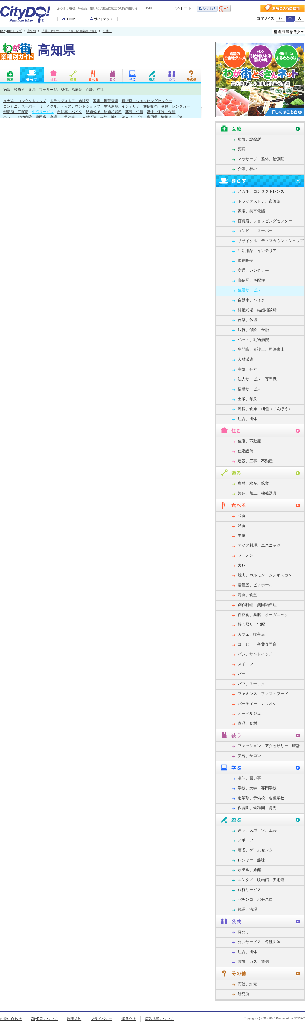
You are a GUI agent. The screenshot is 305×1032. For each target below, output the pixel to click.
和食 (241, 515)
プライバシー (101, 1019)
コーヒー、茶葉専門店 (257, 644)
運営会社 (128, 1019)
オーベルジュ (249, 713)
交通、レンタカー (175, 106)
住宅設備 (245, 451)
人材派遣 (89, 117)
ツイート (183, 8)
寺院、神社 (109, 117)
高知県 (31, 31)
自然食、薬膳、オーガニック (263, 614)
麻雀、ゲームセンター (257, 850)
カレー (243, 565)
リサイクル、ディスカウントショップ (69, 106)
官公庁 (243, 932)
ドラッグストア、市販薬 (69, 101)
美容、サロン (249, 755)
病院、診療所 (14, 89)
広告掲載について (159, 1019)
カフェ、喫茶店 (251, 634)
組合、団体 (247, 418)
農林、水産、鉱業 (253, 483)
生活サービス (43, 112)
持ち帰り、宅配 (251, 624)
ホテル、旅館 (249, 870)
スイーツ (245, 664)
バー (241, 674)
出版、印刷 (247, 399)
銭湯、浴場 (247, 909)
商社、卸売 (247, 984)
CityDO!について (44, 1019)
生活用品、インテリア (122, 106)
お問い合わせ (11, 1019)
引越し (107, 31)
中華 (241, 535)
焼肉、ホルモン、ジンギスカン (265, 575)
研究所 (243, 994)
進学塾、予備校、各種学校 (261, 798)
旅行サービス (249, 889)
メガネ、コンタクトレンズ (24, 101)
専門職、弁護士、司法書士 (57, 117)
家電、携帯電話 (105, 101)
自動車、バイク (69, 112)
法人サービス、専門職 (140, 117)
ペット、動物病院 (17, 117)
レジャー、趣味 (251, 860)
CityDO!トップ (11, 31)
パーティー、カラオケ (257, 703)
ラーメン (245, 555)
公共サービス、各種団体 (259, 941)
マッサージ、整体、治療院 (60, 89)
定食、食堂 (247, 595)
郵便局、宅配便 (15, 112)
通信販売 (150, 106)
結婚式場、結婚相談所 (104, 112)
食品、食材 (247, 723)
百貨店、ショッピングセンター (147, 101)
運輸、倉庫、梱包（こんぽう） (265, 409)
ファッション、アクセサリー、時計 (269, 746)
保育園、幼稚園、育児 (257, 808)
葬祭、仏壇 (134, 112)
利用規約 (74, 1019)
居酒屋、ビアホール (255, 585)
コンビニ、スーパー (19, 106)
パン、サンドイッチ (255, 654)
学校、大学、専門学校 (257, 788)
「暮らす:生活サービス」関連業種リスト (69, 31)
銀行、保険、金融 (161, 112)
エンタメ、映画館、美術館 (261, 879)
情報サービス (171, 117)
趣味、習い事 (249, 778)
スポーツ (245, 840)
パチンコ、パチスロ (255, 899)
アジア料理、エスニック (259, 545)
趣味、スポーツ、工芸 (257, 830)
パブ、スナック (251, 684)
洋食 (241, 525)
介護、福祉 (95, 89)
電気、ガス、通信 (253, 961)
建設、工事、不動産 (255, 461)
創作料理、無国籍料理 (257, 604)
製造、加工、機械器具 (257, 493)
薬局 (32, 89)
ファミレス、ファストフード (263, 693)
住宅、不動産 (249, 441)
